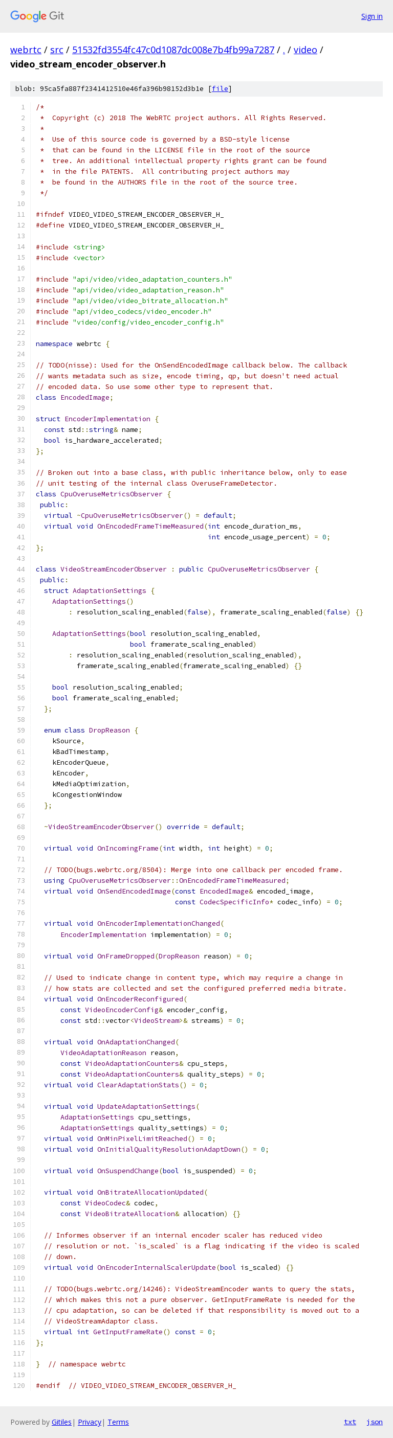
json (374, 1421)
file (220, 88)
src (56, 49)
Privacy (89, 1422)
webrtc (25, 49)
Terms (118, 1422)
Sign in (372, 16)
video (305, 49)
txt (350, 1421)
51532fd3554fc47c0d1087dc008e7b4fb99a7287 (173, 49)
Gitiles (62, 1422)
